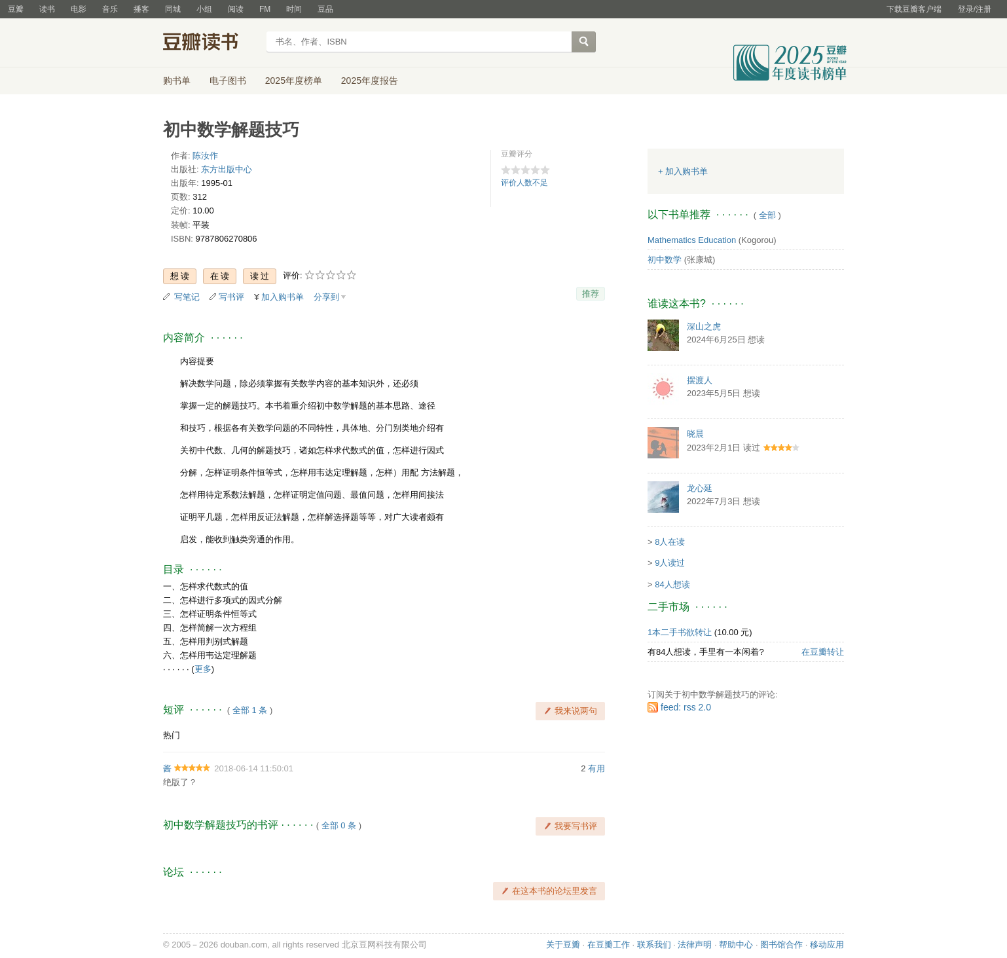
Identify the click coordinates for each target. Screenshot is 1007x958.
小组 (204, 9)
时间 (294, 9)
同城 (173, 9)
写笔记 (187, 297)
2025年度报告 (369, 80)
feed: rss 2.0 (686, 707)
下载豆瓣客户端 (914, 9)
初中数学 (665, 260)
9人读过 (670, 563)
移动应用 (827, 944)
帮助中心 (736, 944)
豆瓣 (16, 9)
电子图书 (228, 80)
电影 (78, 9)
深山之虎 (704, 326)
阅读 (236, 9)
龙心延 (699, 488)
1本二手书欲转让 (680, 632)
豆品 (325, 9)
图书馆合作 (781, 944)
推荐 (590, 294)
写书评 (231, 297)
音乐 (110, 9)
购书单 (177, 80)
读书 (47, 9)
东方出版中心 (226, 169)
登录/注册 (974, 9)
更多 (202, 669)
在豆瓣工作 (608, 944)
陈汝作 (205, 155)
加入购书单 (282, 297)
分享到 (326, 297)
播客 (141, 9)
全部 (767, 215)
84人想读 (672, 584)
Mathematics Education (692, 240)
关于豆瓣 (563, 944)
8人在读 (670, 542)
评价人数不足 (524, 182)
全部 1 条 (249, 710)
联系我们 (654, 944)
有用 (596, 768)
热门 (171, 735)
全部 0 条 (338, 825)
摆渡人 (699, 380)
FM (264, 9)
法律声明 (695, 944)
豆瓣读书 (210, 43)
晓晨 (695, 434)
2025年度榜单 (293, 80)
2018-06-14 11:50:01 (253, 768)
